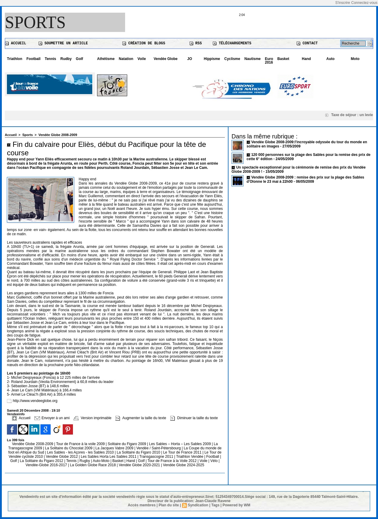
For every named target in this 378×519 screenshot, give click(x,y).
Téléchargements (232, 43)
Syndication (198, 505)
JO (189, 59)
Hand (306, 59)
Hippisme (212, 59)
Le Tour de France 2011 (182, 452)
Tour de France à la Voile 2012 (172, 461)
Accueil (15, 43)
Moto (355, 59)
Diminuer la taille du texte (194, 418)
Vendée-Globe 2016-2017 (46, 465)
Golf (79, 59)
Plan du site (169, 505)
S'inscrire (342, 3)
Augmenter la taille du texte (140, 418)
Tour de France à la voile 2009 (81, 444)
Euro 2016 (269, 61)
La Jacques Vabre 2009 (115, 448)
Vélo (214, 461)
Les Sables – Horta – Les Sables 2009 (180, 444)
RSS (196, 43)
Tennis (50, 59)
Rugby (85, 461)
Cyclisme (232, 59)
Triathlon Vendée (190, 456)
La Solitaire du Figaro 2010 (139, 452)
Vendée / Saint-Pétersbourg (159, 448)
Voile (141, 59)
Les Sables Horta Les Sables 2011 (109, 456)
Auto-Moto (102, 461)
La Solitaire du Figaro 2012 (42, 461)
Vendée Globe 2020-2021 (140, 465)
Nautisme (252, 59)
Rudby (65, 59)
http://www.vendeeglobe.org (35, 401)
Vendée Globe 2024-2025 (183, 465)
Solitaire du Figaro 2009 (127, 444)
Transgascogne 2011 (156, 456)
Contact (307, 43)
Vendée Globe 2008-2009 (57, 135)
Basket (283, 59)
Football (34, 59)
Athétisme (106, 59)
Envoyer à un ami (52, 418)
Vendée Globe (166, 59)
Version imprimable (92, 418)
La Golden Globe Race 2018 (93, 465)
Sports (35, 22)
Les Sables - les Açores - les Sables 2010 (81, 452)
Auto (330, 59)
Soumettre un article (63, 43)
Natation (126, 59)
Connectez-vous (364, 3)
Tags (215, 505)
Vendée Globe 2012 (62, 456)
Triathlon (14, 59)
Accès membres (142, 505)
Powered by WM (236, 505)
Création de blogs (143, 43)
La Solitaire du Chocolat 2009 (69, 448)
